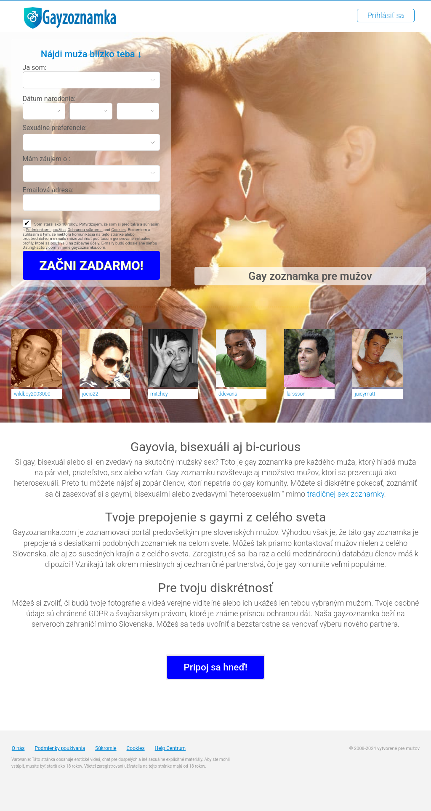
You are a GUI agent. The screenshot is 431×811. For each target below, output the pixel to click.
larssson (296, 394)
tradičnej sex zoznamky (345, 493)
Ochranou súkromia (84, 229)
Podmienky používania (60, 748)
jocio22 (90, 394)
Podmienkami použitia (46, 229)
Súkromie (105, 748)
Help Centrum (170, 748)
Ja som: (35, 68)
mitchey (159, 394)
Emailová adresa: (48, 190)
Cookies (118, 229)
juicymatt (365, 394)
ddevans (227, 394)
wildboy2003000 (32, 394)
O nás (18, 748)
